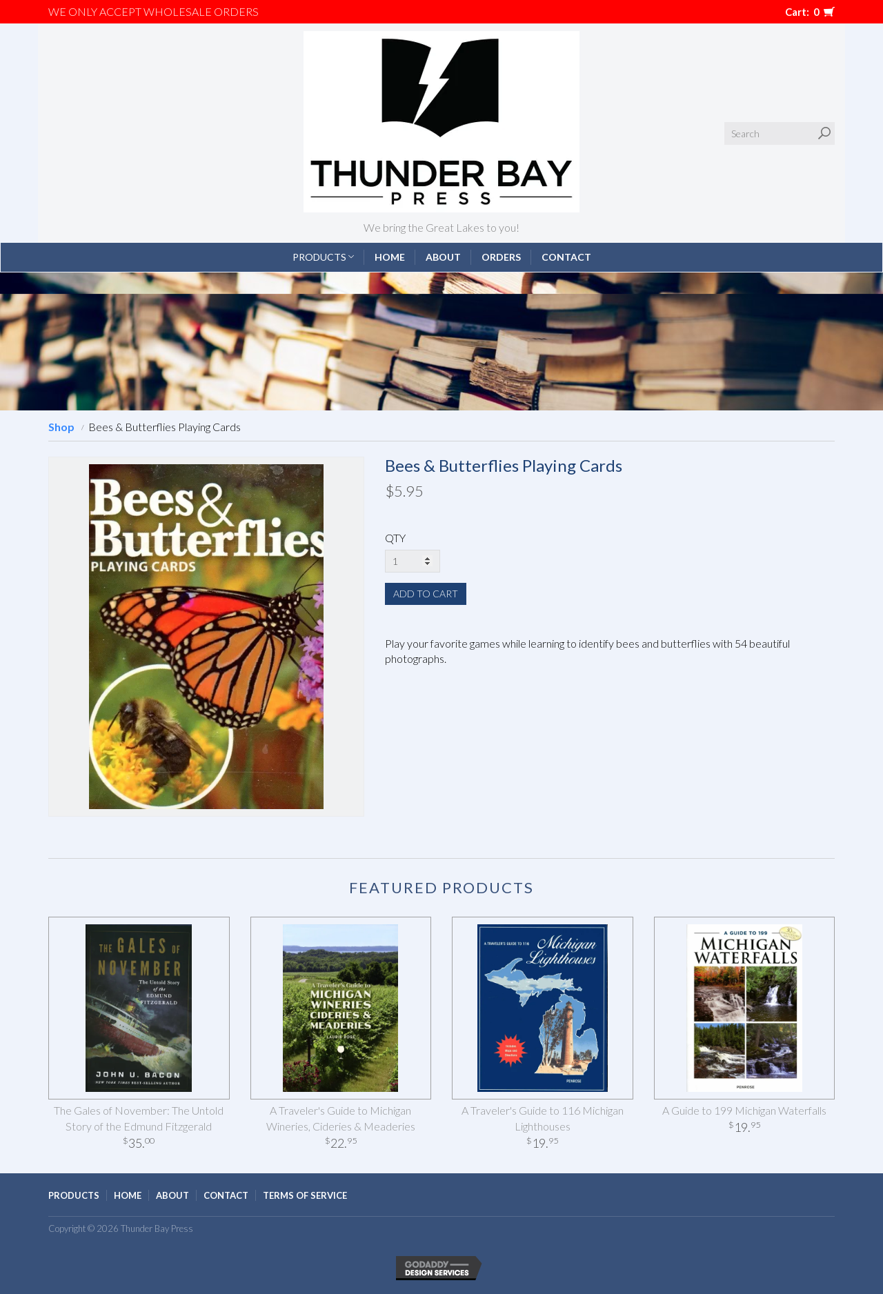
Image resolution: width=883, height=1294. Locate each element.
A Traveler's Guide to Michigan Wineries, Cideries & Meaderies (340, 1118)
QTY (395, 537)
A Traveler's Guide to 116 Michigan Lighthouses (543, 1118)
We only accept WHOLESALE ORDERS (153, 11)
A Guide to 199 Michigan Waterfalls (744, 1110)
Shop (61, 426)
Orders (501, 257)
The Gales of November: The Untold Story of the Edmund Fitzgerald (139, 1118)
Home (390, 257)
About (443, 257)
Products (323, 257)
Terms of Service (305, 1195)
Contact (566, 257)
